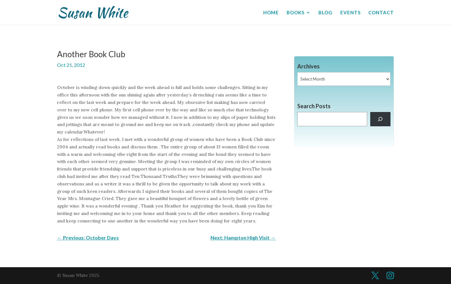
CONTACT (381, 12)
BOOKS (295, 12)
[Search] (380, 119)
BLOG (325, 12)
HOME (271, 12)
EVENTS (350, 12)
